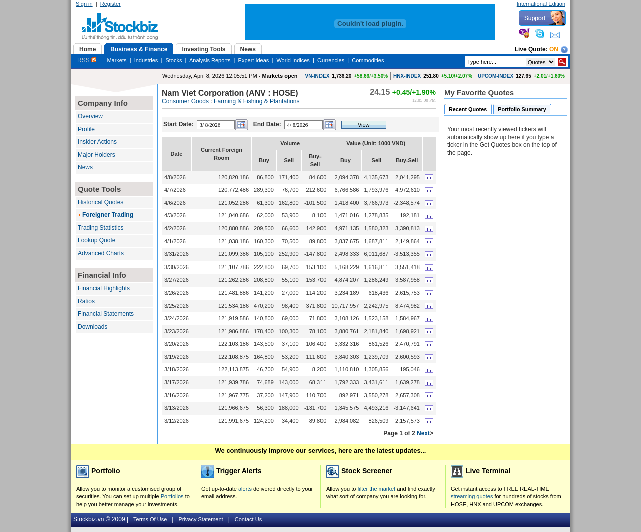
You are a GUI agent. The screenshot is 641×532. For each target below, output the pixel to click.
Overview (90, 116)
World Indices (292, 60)
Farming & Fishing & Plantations (256, 101)
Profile (86, 129)
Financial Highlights (104, 288)
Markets (116, 60)
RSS (86, 60)
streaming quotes (472, 496)
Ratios (86, 301)
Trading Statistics (101, 227)
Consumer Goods (185, 101)
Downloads (92, 326)
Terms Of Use (150, 519)
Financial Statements (106, 313)
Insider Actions (97, 141)
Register (110, 4)
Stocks (173, 60)
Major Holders (96, 154)
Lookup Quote (96, 240)
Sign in (84, 4)
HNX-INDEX (407, 76)
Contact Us (248, 519)
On (553, 49)
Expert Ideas (253, 60)
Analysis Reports (210, 60)
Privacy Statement (200, 519)
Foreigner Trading (107, 214)
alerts (245, 489)
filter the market (376, 489)
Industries (146, 60)
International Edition (541, 4)
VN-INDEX (317, 76)
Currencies (330, 60)
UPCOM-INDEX (495, 76)
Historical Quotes (100, 202)
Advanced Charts (101, 253)
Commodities (368, 60)
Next (423, 433)
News (85, 167)
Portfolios (172, 496)
